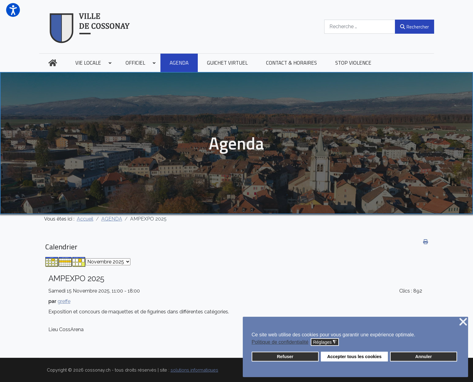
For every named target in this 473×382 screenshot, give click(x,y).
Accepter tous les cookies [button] (354, 356)
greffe (64, 301)
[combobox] (359, 26)
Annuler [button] (423, 356)
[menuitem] (52, 63)
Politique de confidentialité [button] (280, 342)
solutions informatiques (194, 370)
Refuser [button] (285, 356)
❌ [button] (463, 322)
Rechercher (414, 26)
